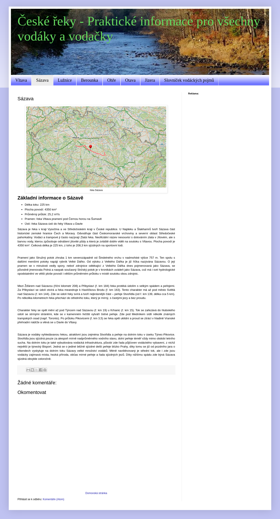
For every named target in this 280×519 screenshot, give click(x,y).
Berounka (89, 80)
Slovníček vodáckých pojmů (189, 80)
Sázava (42, 80)
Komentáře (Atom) (53, 499)
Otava (130, 80)
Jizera (150, 80)
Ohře (111, 80)
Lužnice (65, 80)
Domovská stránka (96, 493)
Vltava (21, 80)
